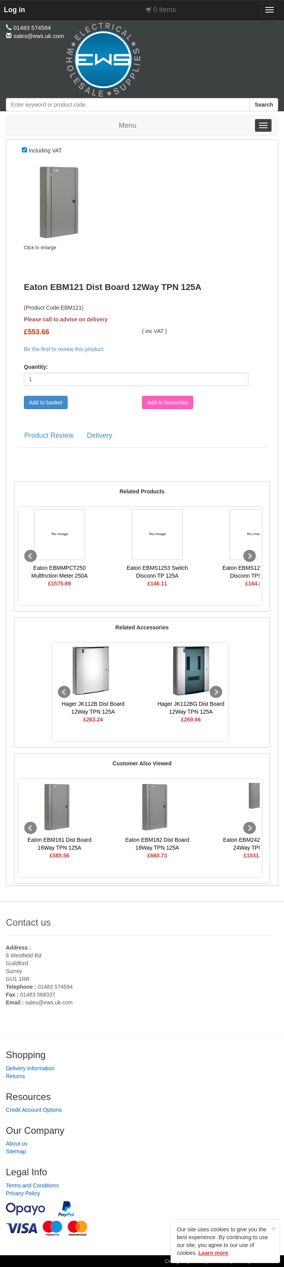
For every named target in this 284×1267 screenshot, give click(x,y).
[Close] (273, 1228)
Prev (30, 556)
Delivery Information (30, 1068)
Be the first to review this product (63, 349)
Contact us (28, 922)
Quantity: (36, 367)
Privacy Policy (23, 1193)
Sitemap (16, 1151)
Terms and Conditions (32, 1185)
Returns (15, 1076)
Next (249, 556)
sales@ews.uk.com (49, 1002)
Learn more (213, 1253)
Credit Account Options (34, 1110)
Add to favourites (167, 402)
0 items (164, 10)
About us (16, 1143)
